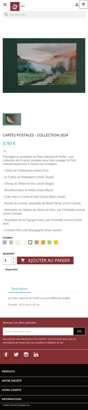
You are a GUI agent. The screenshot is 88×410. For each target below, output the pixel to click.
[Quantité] (7, 260)
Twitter (16, 354)
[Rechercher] (44, 14)
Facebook (6, 354)
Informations (11, 399)
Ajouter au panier (45, 260)
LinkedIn (36, 354)
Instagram (26, 354)
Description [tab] (19, 288)
